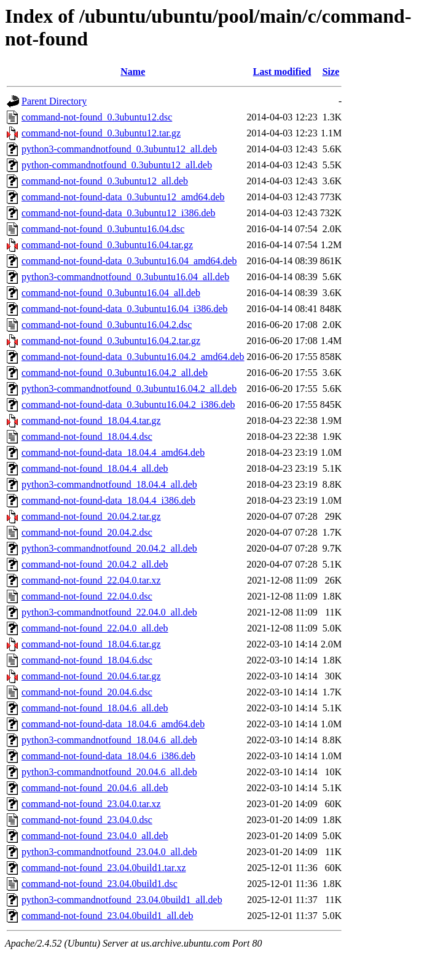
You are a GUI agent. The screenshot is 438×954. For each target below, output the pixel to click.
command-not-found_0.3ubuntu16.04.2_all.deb (115, 372)
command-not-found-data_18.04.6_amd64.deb (113, 724)
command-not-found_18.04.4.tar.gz (91, 420)
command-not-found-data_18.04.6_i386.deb (108, 756)
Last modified (282, 71)
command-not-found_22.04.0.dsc (87, 596)
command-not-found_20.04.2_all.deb (95, 564)
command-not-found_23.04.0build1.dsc (100, 883)
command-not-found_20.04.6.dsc (87, 692)
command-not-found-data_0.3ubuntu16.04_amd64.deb (129, 261)
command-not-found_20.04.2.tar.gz (91, 516)
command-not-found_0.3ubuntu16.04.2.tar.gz (111, 340)
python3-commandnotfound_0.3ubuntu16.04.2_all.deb (129, 388)
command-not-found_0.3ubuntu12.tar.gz (101, 133)
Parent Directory (54, 101)
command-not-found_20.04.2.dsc (87, 532)
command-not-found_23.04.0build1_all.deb (108, 915)
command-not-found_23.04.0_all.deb (95, 836)
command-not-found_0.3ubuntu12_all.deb (105, 181)
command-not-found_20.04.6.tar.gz (91, 676)
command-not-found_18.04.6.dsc (87, 660)
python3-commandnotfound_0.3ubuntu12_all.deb (119, 149)
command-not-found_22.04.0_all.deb (95, 628)
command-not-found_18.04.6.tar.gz (91, 644)
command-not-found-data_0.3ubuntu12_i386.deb (119, 213)
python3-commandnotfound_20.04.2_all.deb (109, 548)
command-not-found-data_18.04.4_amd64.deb (113, 452)
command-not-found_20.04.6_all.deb (95, 788)
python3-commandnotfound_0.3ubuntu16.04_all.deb (125, 277)
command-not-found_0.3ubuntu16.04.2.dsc (107, 324)
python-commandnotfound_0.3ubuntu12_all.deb (117, 165)
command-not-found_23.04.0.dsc (87, 820)
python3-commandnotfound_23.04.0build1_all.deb (122, 899)
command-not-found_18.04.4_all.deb (95, 468)
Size (331, 71)
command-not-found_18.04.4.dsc (87, 436)
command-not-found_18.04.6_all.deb (95, 708)
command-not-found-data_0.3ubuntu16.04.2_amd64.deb (133, 356)
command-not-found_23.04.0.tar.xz (91, 804)
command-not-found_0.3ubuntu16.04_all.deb (111, 292)
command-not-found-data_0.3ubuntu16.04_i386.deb (125, 308)
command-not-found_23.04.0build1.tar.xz (104, 867)
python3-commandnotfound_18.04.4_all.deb (109, 484)
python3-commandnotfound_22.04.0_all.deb (109, 612)
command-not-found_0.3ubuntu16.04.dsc (103, 229)
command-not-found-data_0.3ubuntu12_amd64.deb (123, 197)
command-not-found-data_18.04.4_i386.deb (108, 500)
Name (132, 71)
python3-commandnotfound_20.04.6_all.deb (109, 772)
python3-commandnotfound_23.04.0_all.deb (109, 851)
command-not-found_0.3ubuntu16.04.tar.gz (107, 245)
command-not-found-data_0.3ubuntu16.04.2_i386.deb (128, 404)
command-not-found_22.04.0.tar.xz (91, 580)
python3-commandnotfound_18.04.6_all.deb (109, 740)
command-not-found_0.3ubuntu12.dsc (97, 117)
